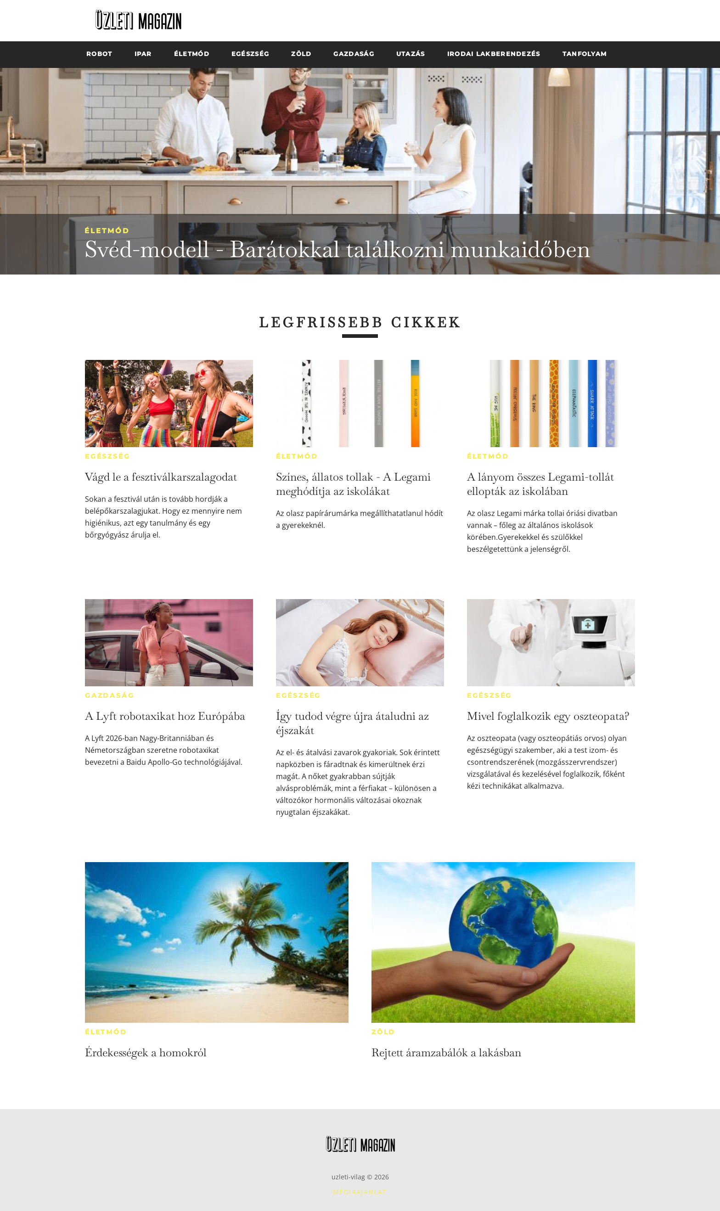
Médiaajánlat (360, 1192)
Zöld (383, 1032)
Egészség (107, 456)
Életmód (106, 230)
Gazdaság (109, 695)
